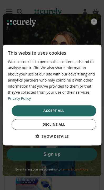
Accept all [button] (54, 110)
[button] (52, 136)
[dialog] (52, 95)
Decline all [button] (53, 124)
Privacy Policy (19, 98)
